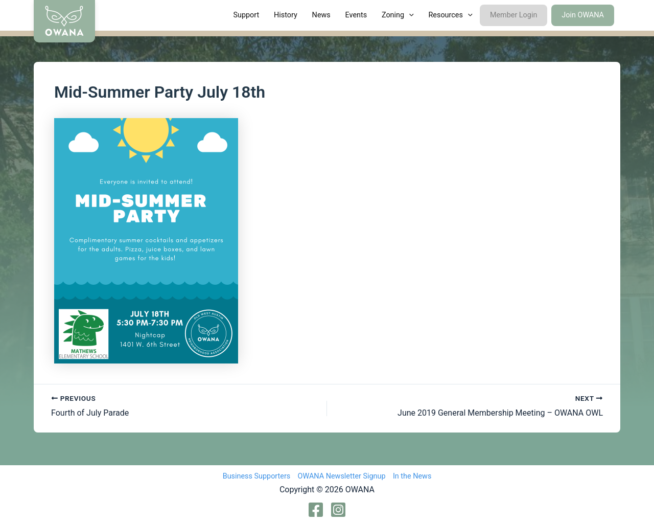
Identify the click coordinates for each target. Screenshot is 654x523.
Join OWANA (583, 15)
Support (246, 15)
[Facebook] (316, 510)
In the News (412, 476)
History (285, 15)
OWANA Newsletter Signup (342, 476)
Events (356, 15)
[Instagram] (338, 510)
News (321, 15)
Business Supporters (257, 476)
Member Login (513, 15)
